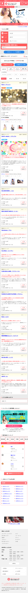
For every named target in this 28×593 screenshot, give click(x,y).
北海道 (10, 549)
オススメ (4, 78)
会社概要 (4, 574)
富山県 (14, 558)
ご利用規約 (5, 568)
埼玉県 (8, 6)
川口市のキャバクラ (6, 503)
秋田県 (22, 551)
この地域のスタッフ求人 (21, 64)
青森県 (10, 551)
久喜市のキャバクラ (19, 500)
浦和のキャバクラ (19, 491)
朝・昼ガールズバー (5, 541)
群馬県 (18, 555)
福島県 (14, 553)
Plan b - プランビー (6, 84)
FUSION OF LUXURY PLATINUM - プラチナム (11, 294)
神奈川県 (18, 556)
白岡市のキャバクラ (19, 493)
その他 (16, 541)
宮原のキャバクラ (6, 498)
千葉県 (10, 556)
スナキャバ (4, 539)
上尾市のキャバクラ (6, 496)
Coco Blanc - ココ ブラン (7, 250)
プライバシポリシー (19, 568)
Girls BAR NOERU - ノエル (7, 190)
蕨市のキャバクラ (6, 500)
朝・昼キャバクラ (23, 74)
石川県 (18, 558)
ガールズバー (17, 539)
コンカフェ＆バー (5, 543)
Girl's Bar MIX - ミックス (7, 357)
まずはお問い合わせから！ (14, 425)
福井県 (22, 558)
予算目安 (2, 115)
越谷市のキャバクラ (19, 498)
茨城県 (10, 555)
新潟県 (10, 558)
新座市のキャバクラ (19, 488)
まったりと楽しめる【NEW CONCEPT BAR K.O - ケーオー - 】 (13, 215)
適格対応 (3, 87)
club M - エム (4, 376)
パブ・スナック (18, 535)
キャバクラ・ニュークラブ (6, 74)
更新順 (10, 78)
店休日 (2, 114)
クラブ (16, 74)
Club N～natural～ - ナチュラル (8, 136)
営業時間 (2, 112)
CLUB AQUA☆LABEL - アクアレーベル (10, 271)
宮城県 (18, 551)
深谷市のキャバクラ (6, 491)
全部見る (14, 563)
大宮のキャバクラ (6, 486)
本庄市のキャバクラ (19, 496)
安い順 (17, 78)
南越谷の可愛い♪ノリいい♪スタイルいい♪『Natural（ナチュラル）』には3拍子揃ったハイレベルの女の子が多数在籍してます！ (13, 157)
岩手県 (14, 551)
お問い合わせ (17, 574)
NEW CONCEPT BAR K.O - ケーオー (9, 211)
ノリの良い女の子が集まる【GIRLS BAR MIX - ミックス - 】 (13, 361)
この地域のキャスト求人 (7, 64)
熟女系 (3, 537)
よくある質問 (17, 571)
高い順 (24, 78)
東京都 (14, 556)
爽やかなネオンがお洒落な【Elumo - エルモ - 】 (11, 320)
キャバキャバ (3, 6)
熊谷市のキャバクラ (19, 486)
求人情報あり (9, 87)
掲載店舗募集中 (5, 571)
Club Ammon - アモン (6, 230)
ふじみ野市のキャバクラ (7, 493)
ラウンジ (17, 537)
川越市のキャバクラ (6, 488)
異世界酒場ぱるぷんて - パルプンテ (9, 335)
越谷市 (12, 6)
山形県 (10, 553)
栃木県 (14, 555)
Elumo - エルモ (5, 316)
